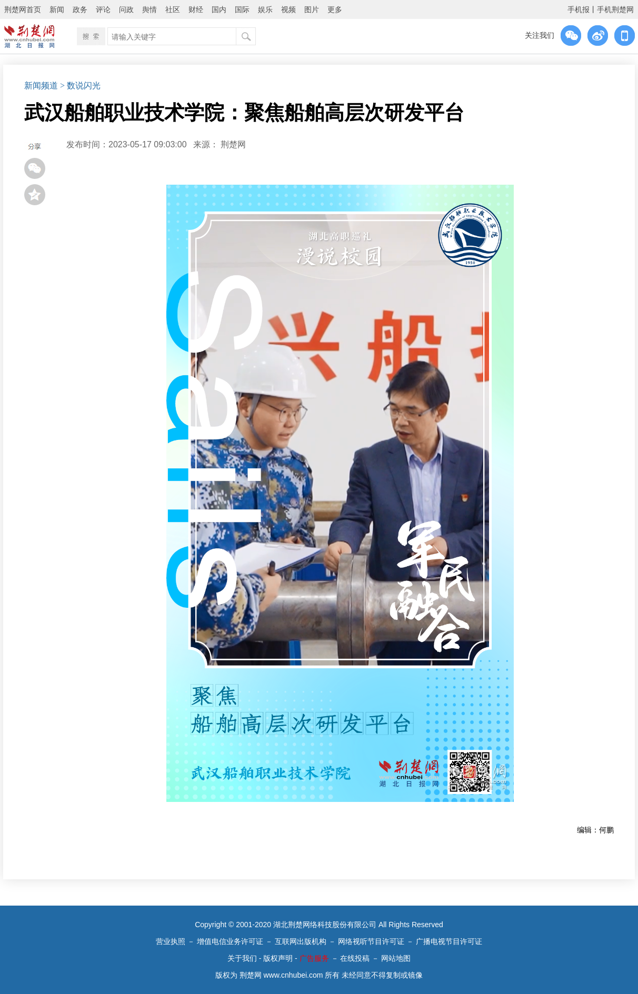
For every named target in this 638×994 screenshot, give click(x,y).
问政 (126, 9)
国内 (219, 9)
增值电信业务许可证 (230, 941)
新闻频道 (41, 85)
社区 (172, 9)
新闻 (56, 9)
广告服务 (314, 958)
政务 (80, 9)
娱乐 (265, 9)
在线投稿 (355, 958)
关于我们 (242, 958)
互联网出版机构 (300, 941)
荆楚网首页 (22, 9)
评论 (103, 9)
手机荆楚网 (615, 9)
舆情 (149, 9)
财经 (195, 9)
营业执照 (170, 941)
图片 (311, 9)
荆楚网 (233, 144)
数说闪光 (84, 85)
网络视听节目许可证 (371, 941)
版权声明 (278, 958)
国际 (242, 9)
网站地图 (396, 958)
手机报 (578, 9)
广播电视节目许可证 (449, 941)
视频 (288, 9)
